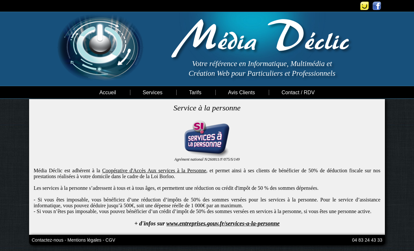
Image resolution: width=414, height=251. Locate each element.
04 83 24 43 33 (367, 240)
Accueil (107, 92)
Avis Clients (241, 92)
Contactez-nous (47, 240)
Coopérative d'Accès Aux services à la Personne (154, 170)
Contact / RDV (298, 92)
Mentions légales (85, 240)
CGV (110, 240)
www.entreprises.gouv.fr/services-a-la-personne (222, 223)
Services (152, 92)
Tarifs (195, 92)
